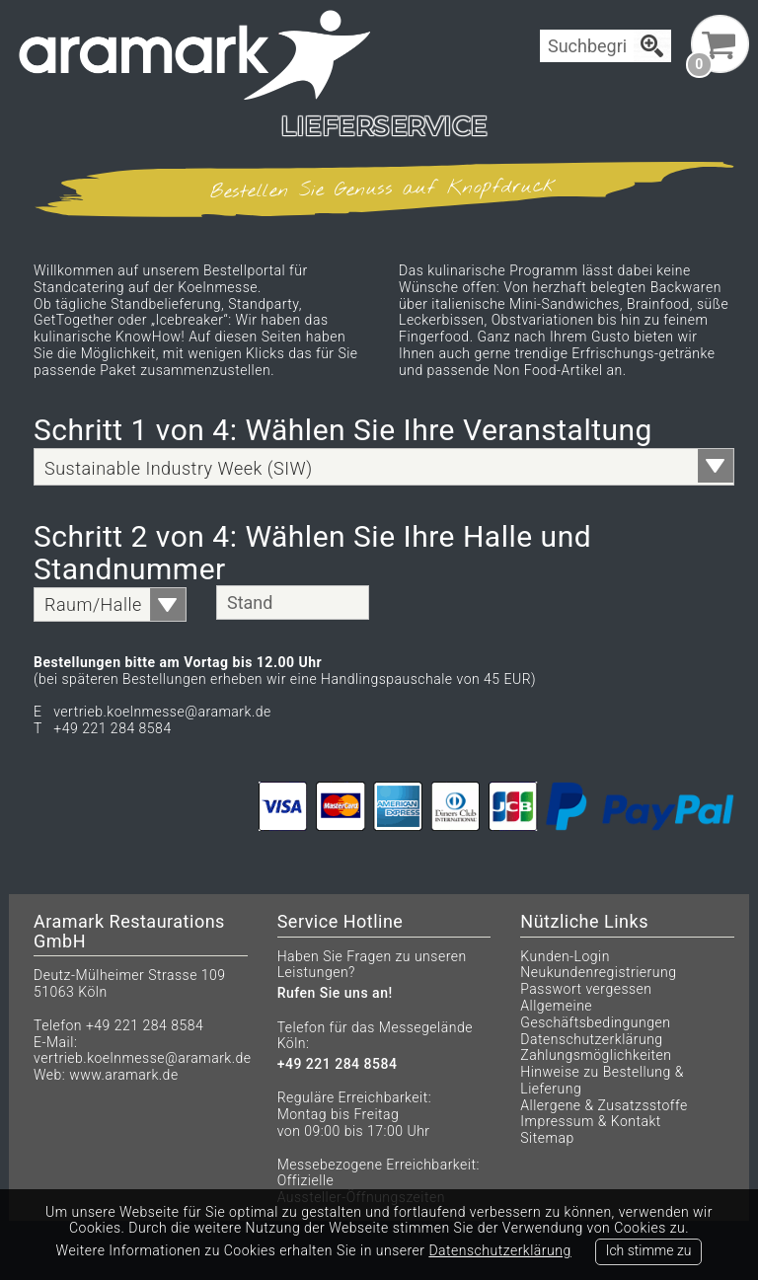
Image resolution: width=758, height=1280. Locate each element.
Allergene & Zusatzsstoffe (603, 1105)
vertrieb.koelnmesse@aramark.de (143, 1058)
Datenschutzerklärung (591, 1039)
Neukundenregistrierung (598, 972)
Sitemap (546, 1138)
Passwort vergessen (585, 989)
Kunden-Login (565, 956)
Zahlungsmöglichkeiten (595, 1055)
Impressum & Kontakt (590, 1121)
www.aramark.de (123, 1075)
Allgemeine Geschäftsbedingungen (595, 1014)
